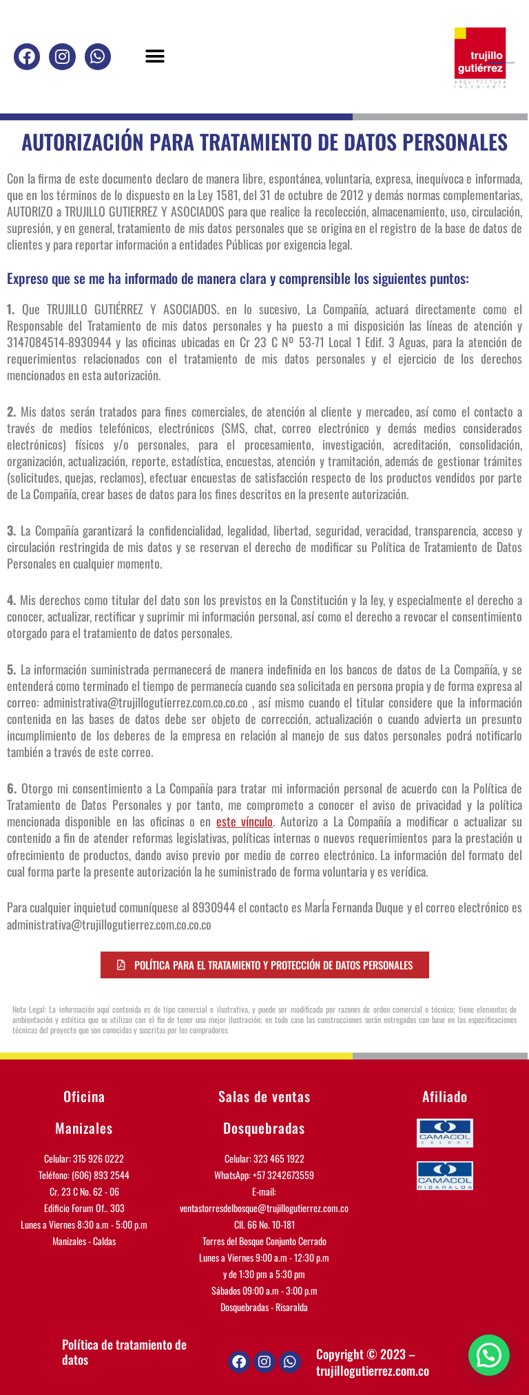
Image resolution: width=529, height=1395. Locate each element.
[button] (154, 56)
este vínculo (244, 821)
